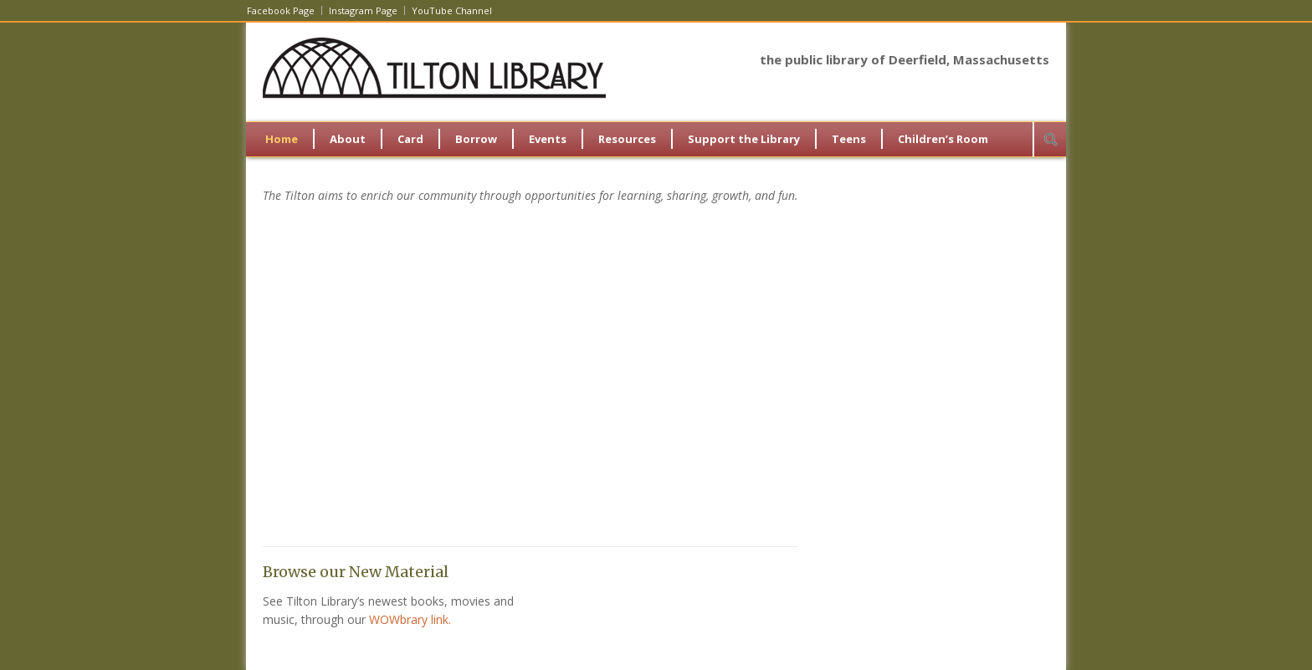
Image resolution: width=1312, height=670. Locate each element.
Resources (627, 138)
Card (410, 138)
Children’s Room (943, 138)
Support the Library (744, 138)
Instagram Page (363, 10)
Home (281, 138)
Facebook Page (281, 10)
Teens (849, 138)
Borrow (476, 138)
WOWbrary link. (410, 619)
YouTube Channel (452, 10)
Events (547, 138)
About (348, 138)
